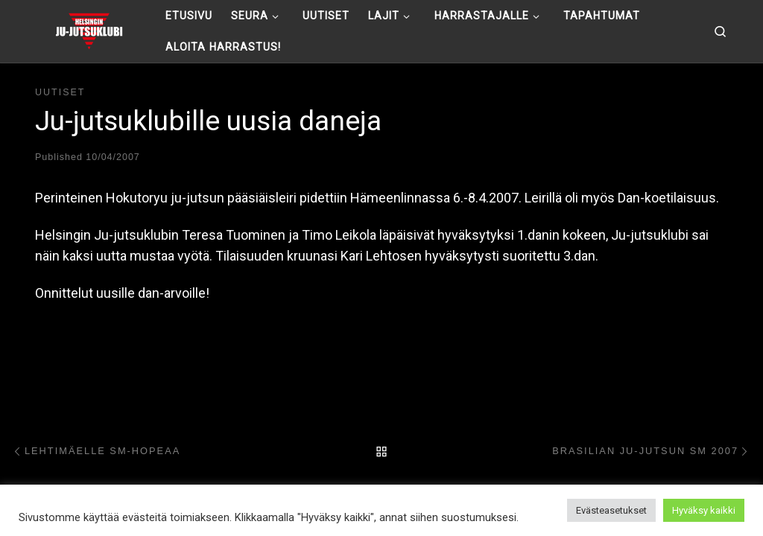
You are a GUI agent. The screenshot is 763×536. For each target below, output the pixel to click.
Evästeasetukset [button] (611, 510)
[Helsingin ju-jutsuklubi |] (89, 29)
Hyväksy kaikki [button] (703, 510)
